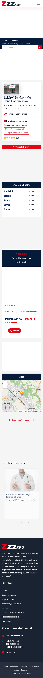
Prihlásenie (6, 621)
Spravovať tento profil (21, 420)
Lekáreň (9, 311)
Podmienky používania (11, 604)
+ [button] (5, 383)
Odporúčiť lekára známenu (16, 133)
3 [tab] (22, 523)
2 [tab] (18, 523)
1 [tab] (15, 523)
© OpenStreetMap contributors (32, 411)
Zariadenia (15, 40)
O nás (4, 590)
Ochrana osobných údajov (13, 612)
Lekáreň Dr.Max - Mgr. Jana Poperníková (18, 99)
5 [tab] (28, 523)
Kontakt (5, 608)
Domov (5, 40)
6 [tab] (32, 523)
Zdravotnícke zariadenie (28, 312)
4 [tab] (25, 523)
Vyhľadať (21, 147)
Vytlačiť (14, 331)
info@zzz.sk (11, 652)
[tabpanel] (21, 493)
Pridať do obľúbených (14, 129)
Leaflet (20, 411)
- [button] (5, 386)
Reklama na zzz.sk (9, 595)
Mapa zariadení (8, 599)
